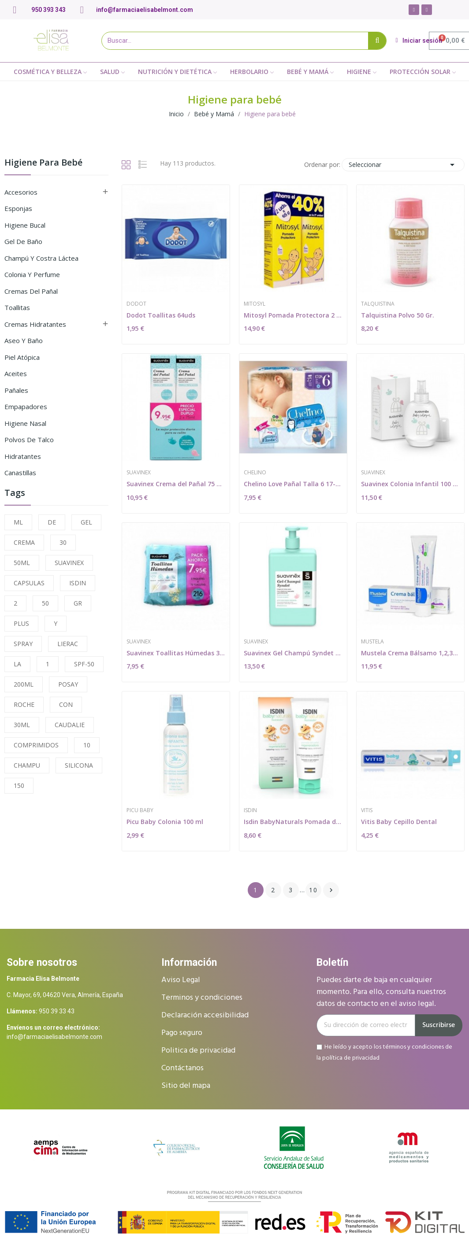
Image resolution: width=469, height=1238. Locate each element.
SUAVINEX (69, 562)
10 (86, 745)
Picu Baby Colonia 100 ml (165, 821)
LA (17, 664)
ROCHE (24, 704)
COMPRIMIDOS (36, 745)
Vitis (366, 810)
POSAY (68, 684)
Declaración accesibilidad (205, 1015)
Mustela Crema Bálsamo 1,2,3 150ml (410, 653)
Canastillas (20, 472)
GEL (86, 522)
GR (78, 603)
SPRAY (23, 643)
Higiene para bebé (43, 163)
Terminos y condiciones (201, 998)
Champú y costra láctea (41, 258)
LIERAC (67, 643)
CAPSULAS (29, 583)
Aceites (15, 373)
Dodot (136, 304)
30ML (22, 725)
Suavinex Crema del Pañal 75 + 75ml (176, 484)
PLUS (21, 623)
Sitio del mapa (185, 1086)
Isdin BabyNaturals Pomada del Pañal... (293, 821)
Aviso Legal (180, 980)
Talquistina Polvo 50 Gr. (397, 315)
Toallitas (17, 307)
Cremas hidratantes (35, 324)
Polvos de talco (29, 439)
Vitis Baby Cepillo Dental (399, 821)
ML (18, 522)
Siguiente (331, 890)
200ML (24, 684)
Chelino (255, 472)
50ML (22, 562)
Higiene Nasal (25, 423)
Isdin (250, 810)
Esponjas (18, 208)
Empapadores (25, 406)
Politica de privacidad (198, 1051)
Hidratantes (22, 456)
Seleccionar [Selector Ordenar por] (403, 164)
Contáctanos (182, 1068)
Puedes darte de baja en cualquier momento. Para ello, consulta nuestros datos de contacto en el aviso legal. (381, 992)
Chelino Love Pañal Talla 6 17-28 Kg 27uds (293, 484)
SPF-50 (84, 664)
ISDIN (77, 583)
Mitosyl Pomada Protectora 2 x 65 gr (293, 315)
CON (66, 704)
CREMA (24, 542)
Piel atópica (22, 357)
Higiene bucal (24, 225)
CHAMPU (27, 765)
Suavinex (139, 472)
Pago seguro (181, 1033)
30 (63, 542)
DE (52, 522)
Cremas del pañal (31, 291)
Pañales (16, 390)
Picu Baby (140, 810)
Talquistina (378, 304)
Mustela (372, 641)
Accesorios (20, 192)
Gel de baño (23, 241)
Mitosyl (254, 304)
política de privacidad (351, 1058)
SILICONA (79, 765)
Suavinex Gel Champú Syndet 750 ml (293, 653)
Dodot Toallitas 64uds (161, 315)
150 (19, 785)
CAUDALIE (70, 725)
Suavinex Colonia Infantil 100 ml (410, 484)
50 (45, 603)
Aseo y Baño (23, 340)
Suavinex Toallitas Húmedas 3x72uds (176, 653)
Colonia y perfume (32, 274)
